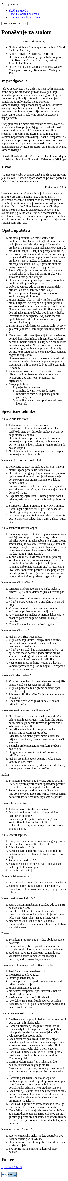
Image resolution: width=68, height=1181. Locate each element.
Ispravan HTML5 (11, 1167)
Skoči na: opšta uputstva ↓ (24, 13)
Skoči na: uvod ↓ (18, 10)
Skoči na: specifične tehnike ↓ (26, 17)
